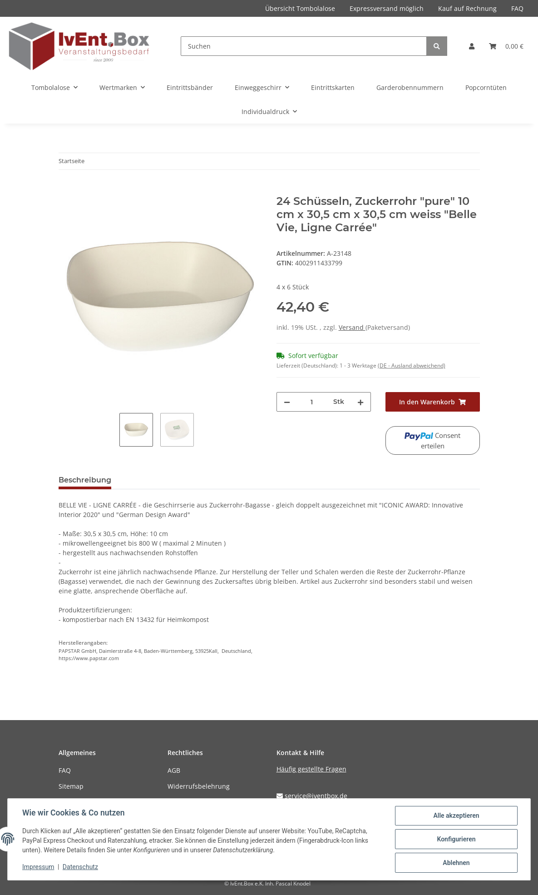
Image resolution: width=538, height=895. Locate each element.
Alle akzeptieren (456, 815)
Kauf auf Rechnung (467, 8)
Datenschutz (80, 866)
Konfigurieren (456, 839)
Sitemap (71, 786)
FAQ (517, 8)
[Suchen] (304, 46)
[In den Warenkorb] (66, 190)
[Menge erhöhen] (360, 402)
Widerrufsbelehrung (199, 786)
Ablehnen (456, 862)
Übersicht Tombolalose (300, 8)
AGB (174, 770)
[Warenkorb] (506, 46)
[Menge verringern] (287, 402)
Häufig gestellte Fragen (311, 769)
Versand (352, 327)
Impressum (38, 866)
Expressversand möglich (387, 8)
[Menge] (311, 402)
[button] (472, 46)
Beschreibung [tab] (85, 480)
